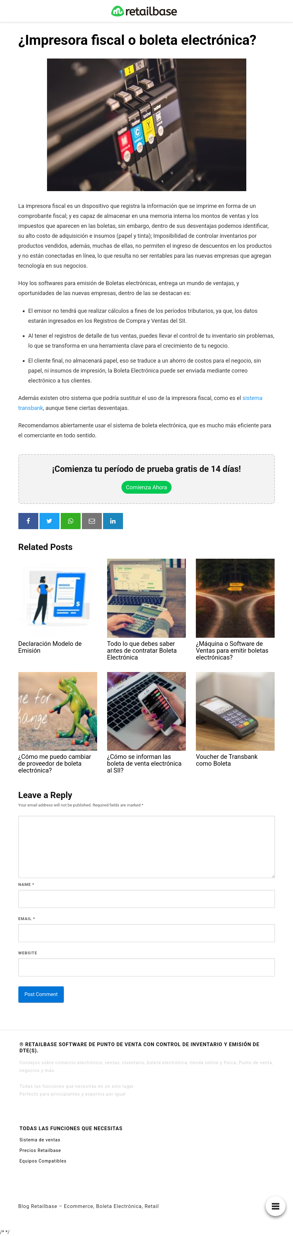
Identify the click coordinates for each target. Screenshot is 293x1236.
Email (26, 918)
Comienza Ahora (146, 487)
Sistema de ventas (40, 1139)
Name (26, 884)
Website (27, 953)
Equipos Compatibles (43, 1160)
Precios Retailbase (40, 1150)
